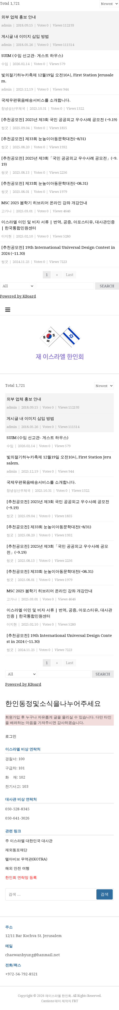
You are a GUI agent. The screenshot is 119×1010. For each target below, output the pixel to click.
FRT (75, 1001)
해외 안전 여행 (17, 868)
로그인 (10, 736)
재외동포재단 (16, 850)
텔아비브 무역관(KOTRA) (26, 859)
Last (69, 275)
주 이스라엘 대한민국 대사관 (29, 841)
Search (107, 286)
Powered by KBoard (18, 296)
